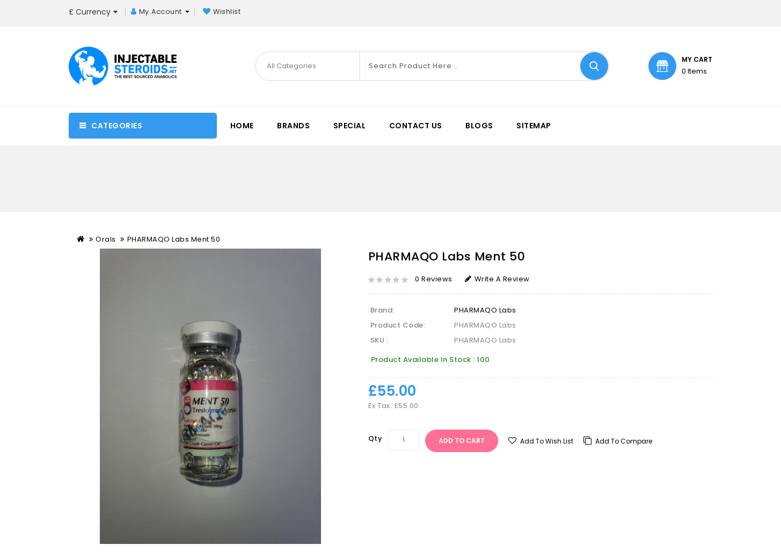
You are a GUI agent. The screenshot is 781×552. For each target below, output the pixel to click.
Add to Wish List (546, 441)
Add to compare (623, 441)
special (349, 125)
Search (594, 66)
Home (242, 125)
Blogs (479, 125)
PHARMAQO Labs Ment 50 (174, 239)
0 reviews (433, 279)
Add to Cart (462, 440)
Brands (293, 125)
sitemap (533, 125)
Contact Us (415, 125)
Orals (106, 239)
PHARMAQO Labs (485, 310)
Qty (375, 438)
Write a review (497, 279)
